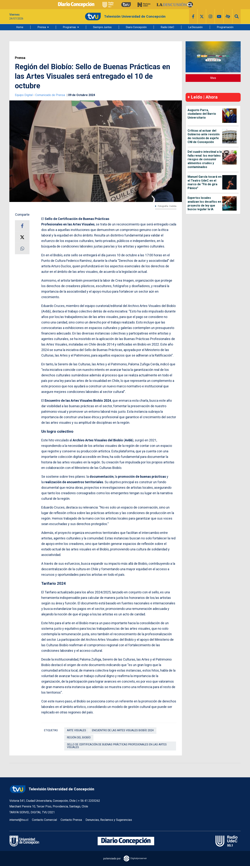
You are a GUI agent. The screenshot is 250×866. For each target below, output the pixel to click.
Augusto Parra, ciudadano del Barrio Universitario (202, 114)
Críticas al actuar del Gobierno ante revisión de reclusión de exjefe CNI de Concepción (204, 136)
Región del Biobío (79, 737)
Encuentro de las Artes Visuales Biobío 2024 (123, 730)
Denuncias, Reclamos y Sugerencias (109, 820)
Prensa (42, 27)
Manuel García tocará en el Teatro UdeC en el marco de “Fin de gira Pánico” (205, 182)
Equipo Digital (24, 95)
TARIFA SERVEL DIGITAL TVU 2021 (32, 812)
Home (19, 27)
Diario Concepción (136, 27)
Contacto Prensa (71, 820)
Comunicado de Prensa (50, 95)
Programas (69, 27)
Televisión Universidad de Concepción (51, 789)
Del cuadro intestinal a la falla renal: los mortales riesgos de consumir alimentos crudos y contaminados (205, 159)
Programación (225, 27)
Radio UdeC (167, 27)
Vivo (213, 78)
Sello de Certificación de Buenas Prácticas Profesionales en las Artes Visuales (117, 746)
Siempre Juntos (102, 27)
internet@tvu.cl (18, 820)
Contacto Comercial (44, 820)
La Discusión (195, 27)
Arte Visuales (76, 730)
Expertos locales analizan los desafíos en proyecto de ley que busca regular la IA (204, 203)
